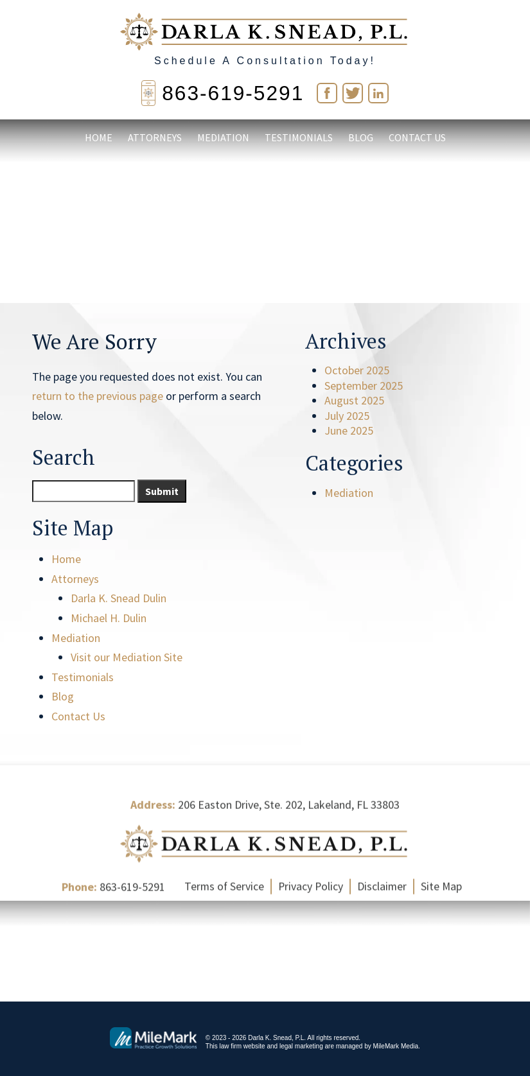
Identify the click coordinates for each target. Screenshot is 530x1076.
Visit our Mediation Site (126, 657)
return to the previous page (97, 395)
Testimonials (299, 138)
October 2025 (356, 370)
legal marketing (301, 1045)
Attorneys (155, 138)
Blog (360, 138)
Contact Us (417, 138)
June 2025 (348, 430)
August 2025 (354, 400)
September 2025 (363, 385)
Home (98, 138)
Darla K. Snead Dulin (118, 598)
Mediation (223, 138)
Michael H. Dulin (108, 618)
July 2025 (346, 415)
